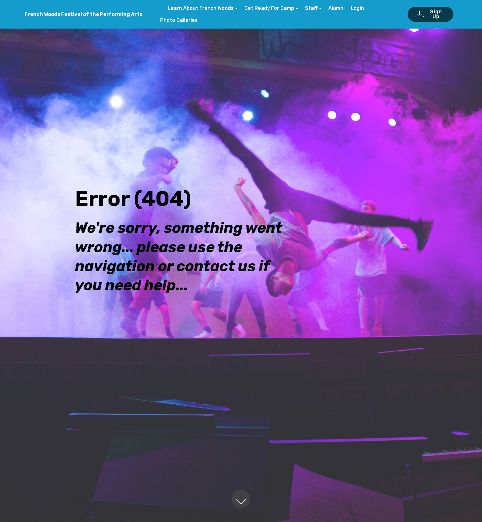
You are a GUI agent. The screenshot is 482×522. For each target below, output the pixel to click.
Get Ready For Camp (269, 8)
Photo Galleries (179, 20)
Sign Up (429, 14)
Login (357, 8)
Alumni (336, 8)
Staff (311, 8)
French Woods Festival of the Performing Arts (83, 14)
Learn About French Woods (200, 8)
